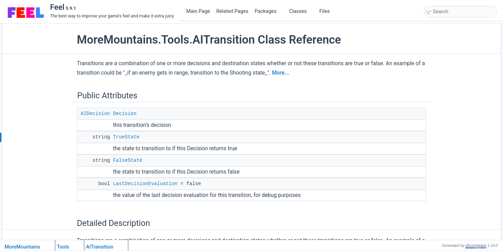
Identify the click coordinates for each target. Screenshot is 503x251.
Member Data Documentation (453, 73)
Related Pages (232, 11)
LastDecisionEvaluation (161, 184)
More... (329, 73)
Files (327, 11)
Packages (268, 11)
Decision (140, 113)
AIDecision (111, 113)
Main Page (198, 11)
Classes (300, 11)
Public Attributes (441, 27)
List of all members (443, 111)
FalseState (143, 160)
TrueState (142, 137)
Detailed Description (444, 65)
